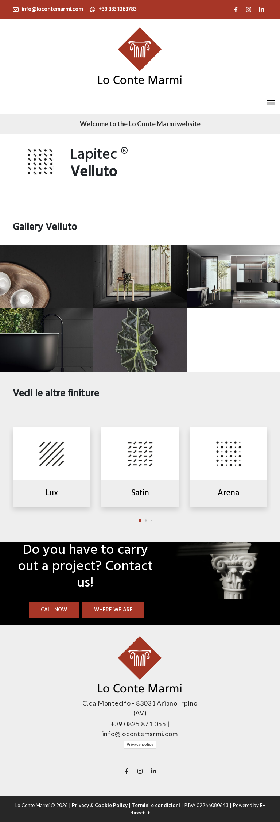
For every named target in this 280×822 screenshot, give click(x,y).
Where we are (113, 610)
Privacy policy (140, 744)
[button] (271, 103)
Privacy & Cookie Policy (100, 805)
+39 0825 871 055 (138, 724)
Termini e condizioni (156, 805)
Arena (228, 493)
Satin (140, 493)
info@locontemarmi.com (48, 9)
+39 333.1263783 (113, 9)
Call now (54, 610)
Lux (52, 493)
